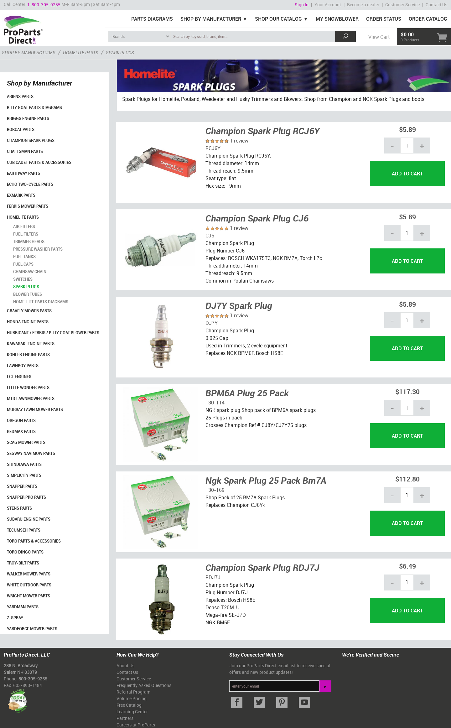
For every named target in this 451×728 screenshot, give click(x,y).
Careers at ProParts (136, 725)
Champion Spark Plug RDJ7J (262, 567)
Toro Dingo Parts (25, 552)
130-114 (215, 402)
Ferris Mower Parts (27, 206)
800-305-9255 (32, 679)
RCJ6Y (212, 148)
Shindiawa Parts (24, 464)
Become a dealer (363, 5)
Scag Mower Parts (26, 442)
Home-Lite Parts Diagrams (40, 301)
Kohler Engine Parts (28, 354)
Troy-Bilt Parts (23, 563)
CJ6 (209, 235)
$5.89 (407, 129)
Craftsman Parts (25, 151)
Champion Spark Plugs (30, 140)
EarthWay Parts (23, 173)
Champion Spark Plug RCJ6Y (262, 131)
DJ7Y (211, 323)
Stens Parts (19, 508)
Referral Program (133, 692)
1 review (239, 140)
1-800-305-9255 (43, 5)
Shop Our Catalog (278, 18)
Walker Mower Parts (28, 574)
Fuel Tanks (24, 256)
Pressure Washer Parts (38, 249)
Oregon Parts (21, 420)
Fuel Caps (23, 264)
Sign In (301, 5)
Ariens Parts (20, 96)
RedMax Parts (21, 431)
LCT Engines (19, 376)
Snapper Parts (22, 486)
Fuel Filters (25, 234)
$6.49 (407, 565)
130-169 (215, 489)
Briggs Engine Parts (28, 118)
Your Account (327, 5)
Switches (23, 279)
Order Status (383, 18)
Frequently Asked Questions (144, 685)
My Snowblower (337, 18)
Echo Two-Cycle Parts (30, 184)
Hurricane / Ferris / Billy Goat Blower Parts (53, 332)
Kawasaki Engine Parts (30, 343)
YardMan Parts (23, 607)
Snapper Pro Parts (26, 497)
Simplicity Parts (24, 475)
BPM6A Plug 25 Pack (247, 393)
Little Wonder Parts (28, 387)
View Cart (379, 37)
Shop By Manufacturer (210, 18)
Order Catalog (428, 18)
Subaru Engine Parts (28, 519)
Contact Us (436, 5)
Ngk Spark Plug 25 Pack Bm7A (265, 480)
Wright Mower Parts (28, 596)
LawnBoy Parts (23, 365)
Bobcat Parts (20, 129)
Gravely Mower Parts (29, 311)
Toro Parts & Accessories (34, 541)
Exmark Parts (21, 195)
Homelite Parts (23, 217)
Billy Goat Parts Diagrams (34, 107)
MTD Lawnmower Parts (30, 398)
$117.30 (407, 391)
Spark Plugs (26, 286)
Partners (125, 718)
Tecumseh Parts (23, 530)
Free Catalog (129, 705)
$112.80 (407, 478)
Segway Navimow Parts (31, 453)
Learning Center (132, 712)
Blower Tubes (27, 294)
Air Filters (24, 226)
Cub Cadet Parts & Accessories (39, 162)
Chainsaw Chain (29, 271)
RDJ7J (212, 577)
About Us (125, 665)
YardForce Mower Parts (32, 629)
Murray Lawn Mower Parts (35, 409)
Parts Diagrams (152, 18)
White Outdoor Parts (29, 585)
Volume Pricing (132, 698)
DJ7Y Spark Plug (238, 305)
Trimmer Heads (28, 241)
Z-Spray (15, 618)
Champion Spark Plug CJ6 (256, 218)
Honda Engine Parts (28, 322)
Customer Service (402, 5)
